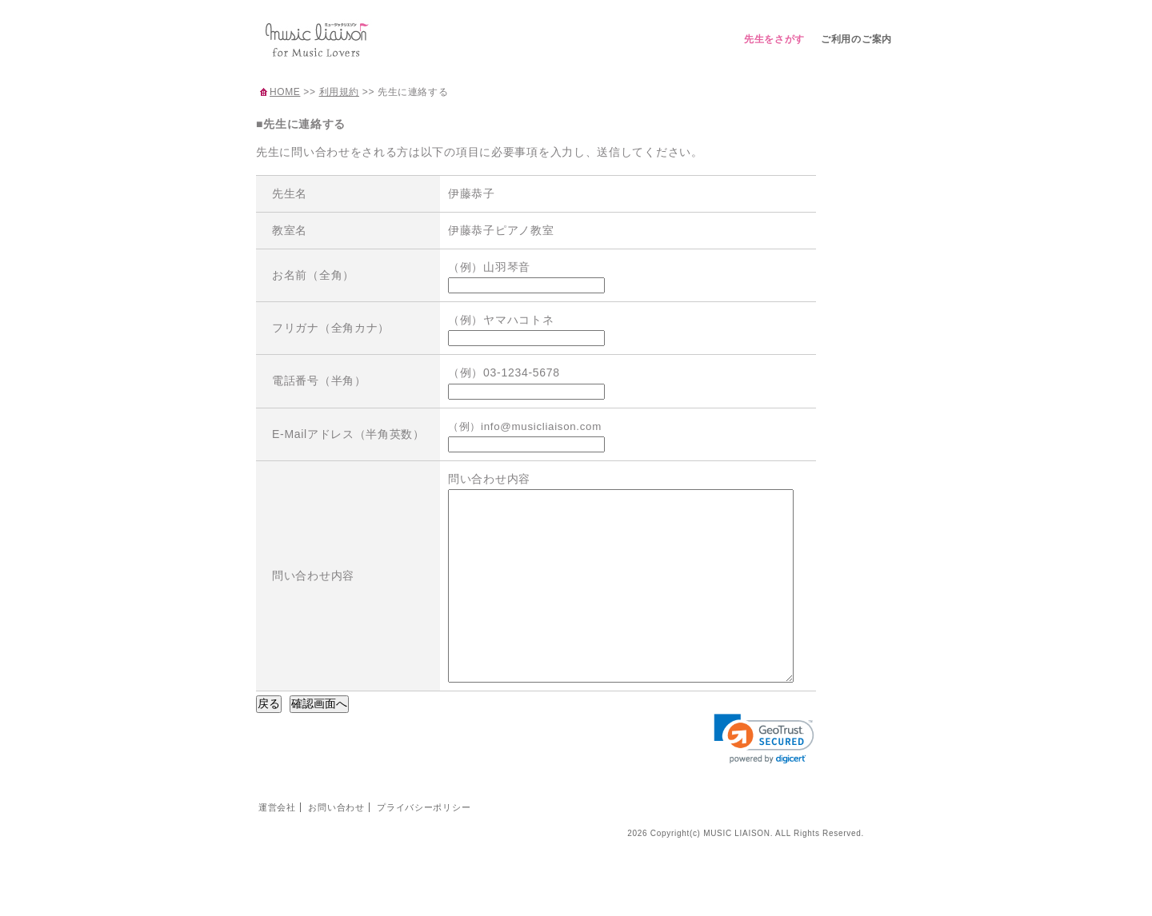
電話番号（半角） (319, 380)
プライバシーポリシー (423, 843)
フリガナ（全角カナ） (331, 327)
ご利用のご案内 (856, 39)
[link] (764, 775)
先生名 (289, 193)
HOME (285, 92)
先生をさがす (774, 39)
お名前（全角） (313, 275)
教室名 (289, 230)
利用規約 (339, 92)
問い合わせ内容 (313, 593)
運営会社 (277, 843)
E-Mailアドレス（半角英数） (348, 434)
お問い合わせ (336, 843)
